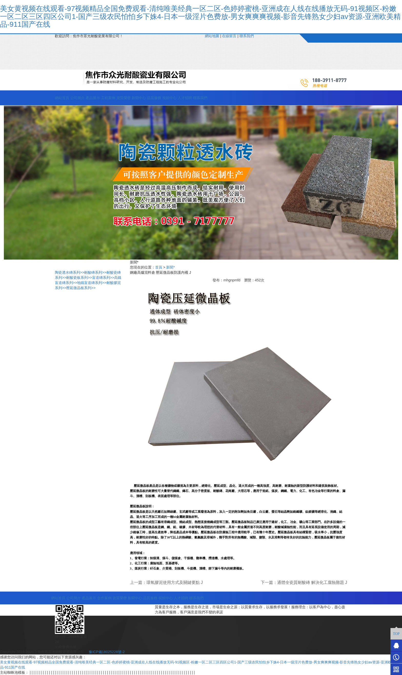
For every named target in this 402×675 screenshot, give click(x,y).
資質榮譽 (123, 98)
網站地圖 (212, 36)
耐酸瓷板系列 (79, 277)
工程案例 (108, 98)
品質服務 (154, 98)
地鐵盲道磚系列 (91, 283)
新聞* (170, 267)
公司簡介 (77, 98)
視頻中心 (169, 98)
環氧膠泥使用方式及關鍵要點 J (174, 582)
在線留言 (229, 36)
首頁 (158, 267)
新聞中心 (139, 98)
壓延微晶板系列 (80, 288)
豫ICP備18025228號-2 (106, 652)
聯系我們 (246, 36)
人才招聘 (185, 98)
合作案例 (104, 598)
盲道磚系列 (103, 277)
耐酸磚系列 (95, 272)
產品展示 (93, 98)
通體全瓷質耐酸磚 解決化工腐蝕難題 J (312, 582)
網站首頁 (62, 98)
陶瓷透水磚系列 (69, 272)
